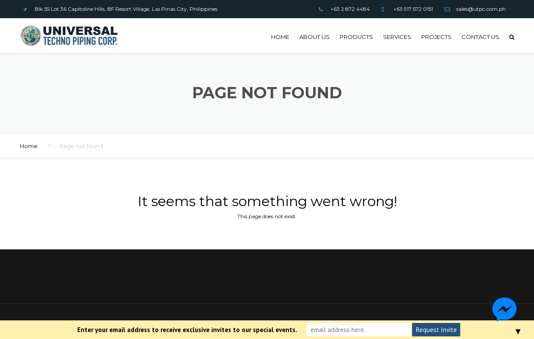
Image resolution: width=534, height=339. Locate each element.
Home (280, 36)
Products (356, 36)
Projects (436, 36)
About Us (314, 36)
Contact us (480, 36)
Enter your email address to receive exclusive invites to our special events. (187, 330)
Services (397, 36)
